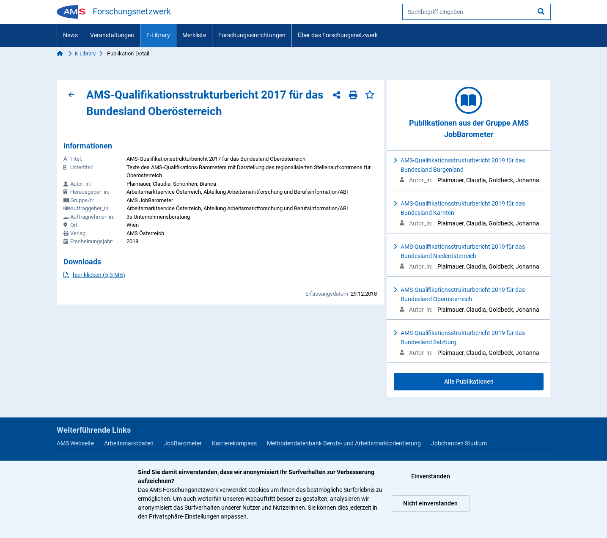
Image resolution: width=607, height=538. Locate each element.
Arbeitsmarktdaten (129, 443)
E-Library (158, 35)
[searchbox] (476, 12)
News (70, 35)
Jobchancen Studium (459, 443)
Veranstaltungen (112, 35)
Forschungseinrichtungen (252, 35)
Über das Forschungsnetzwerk (338, 35)
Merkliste (194, 35)
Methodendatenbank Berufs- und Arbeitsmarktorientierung (344, 443)
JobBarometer (183, 443)
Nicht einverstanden (430, 503)
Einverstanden (430, 476)
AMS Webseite (75, 443)
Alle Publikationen (469, 381)
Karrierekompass (234, 443)
